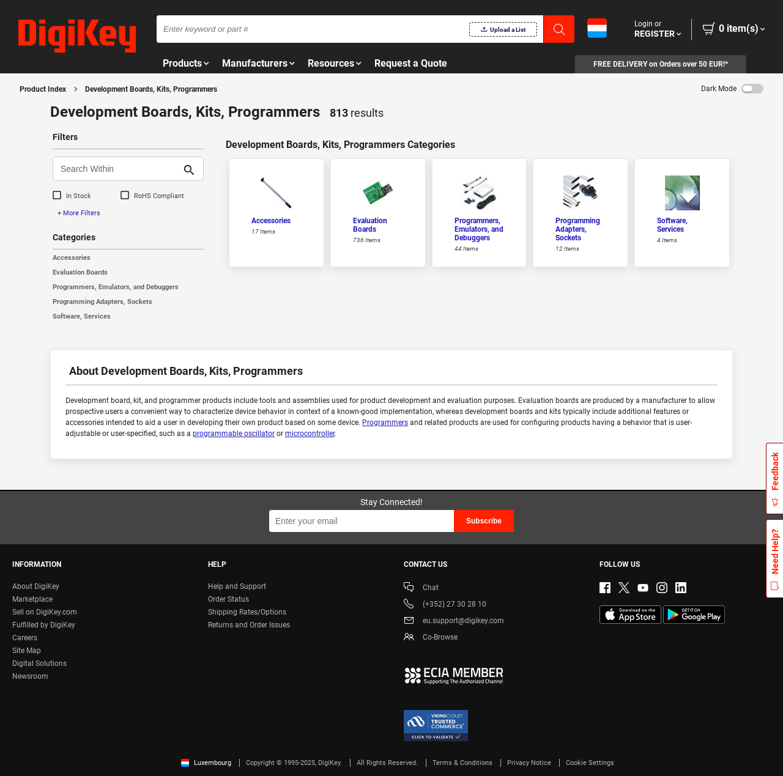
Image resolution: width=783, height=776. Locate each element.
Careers (24, 638)
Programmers (385, 422)
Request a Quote (410, 63)
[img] (77, 37)
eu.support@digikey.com (454, 621)
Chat (421, 588)
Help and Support (237, 586)
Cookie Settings (590, 763)
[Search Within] (118, 169)
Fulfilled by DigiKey (43, 625)
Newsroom (30, 676)
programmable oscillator (234, 433)
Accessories (72, 257)
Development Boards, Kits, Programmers (151, 89)
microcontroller (310, 433)
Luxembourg (206, 763)
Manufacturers (255, 63)
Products (182, 63)
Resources (331, 63)
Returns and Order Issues (249, 625)
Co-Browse (431, 638)
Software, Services (82, 316)
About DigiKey (35, 586)
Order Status (228, 599)
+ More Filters (79, 213)
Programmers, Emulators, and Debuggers (116, 287)
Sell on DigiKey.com (44, 612)
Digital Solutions (39, 663)
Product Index (43, 89)
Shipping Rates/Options (247, 612)
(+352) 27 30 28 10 (445, 605)
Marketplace (32, 599)
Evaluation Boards (80, 272)
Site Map (26, 650)
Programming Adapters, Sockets (102, 301)
